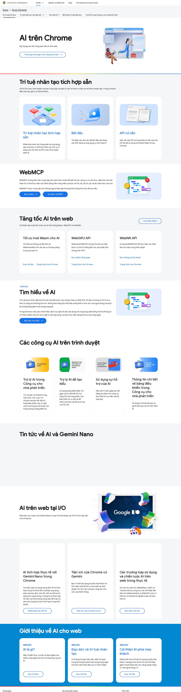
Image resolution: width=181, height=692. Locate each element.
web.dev (27, 645)
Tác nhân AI (53, 15)
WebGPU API (80, 238)
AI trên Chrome (45, 38)
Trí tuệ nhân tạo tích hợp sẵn (30, 15)
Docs (5, 10)
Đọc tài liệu (28, 264)
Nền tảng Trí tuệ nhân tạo (71, 15)
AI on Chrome (19, 10)
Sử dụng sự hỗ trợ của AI (107, 381)
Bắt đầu (77, 133)
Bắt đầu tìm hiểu (33, 321)
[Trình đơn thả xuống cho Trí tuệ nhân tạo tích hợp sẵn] (44, 15)
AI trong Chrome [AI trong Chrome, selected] (9, 15)
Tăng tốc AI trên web (46, 218)
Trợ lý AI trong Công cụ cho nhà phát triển (102, 15)
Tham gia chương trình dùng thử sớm (43, 54)
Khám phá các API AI (37, 611)
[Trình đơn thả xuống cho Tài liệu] (43, 2)
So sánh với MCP (55, 194)
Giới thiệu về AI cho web (50, 631)
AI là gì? (29, 649)
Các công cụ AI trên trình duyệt (59, 342)
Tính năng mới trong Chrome (87, 3)
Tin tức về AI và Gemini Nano (56, 434)
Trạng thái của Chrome (47, 264)
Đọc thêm (30, 194)
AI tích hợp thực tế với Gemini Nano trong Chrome (40, 576)
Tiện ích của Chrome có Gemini (89, 574)
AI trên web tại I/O (42, 508)
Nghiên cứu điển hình (56, 3)
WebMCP (31, 172)
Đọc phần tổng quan (80, 257)
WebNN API (128, 238)
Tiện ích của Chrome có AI (88, 611)
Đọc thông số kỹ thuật (130, 257)
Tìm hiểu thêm (150, 221)
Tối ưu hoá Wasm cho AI (41, 238)
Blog (70, 3)
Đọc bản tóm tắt (132, 611)
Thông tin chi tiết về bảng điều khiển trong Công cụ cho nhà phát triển (145, 387)
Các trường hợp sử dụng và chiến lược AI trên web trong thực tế (138, 576)
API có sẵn (127, 133)
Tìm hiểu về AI (37, 292)
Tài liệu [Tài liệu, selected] (38, 3)
